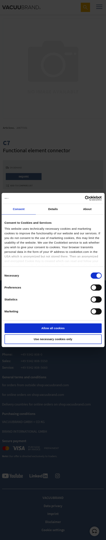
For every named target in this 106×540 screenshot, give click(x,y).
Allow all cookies (53, 328)
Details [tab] (53, 209)
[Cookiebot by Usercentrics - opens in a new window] (85, 198)
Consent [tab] (19, 209)
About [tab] (87, 209)
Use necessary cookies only (53, 339)
